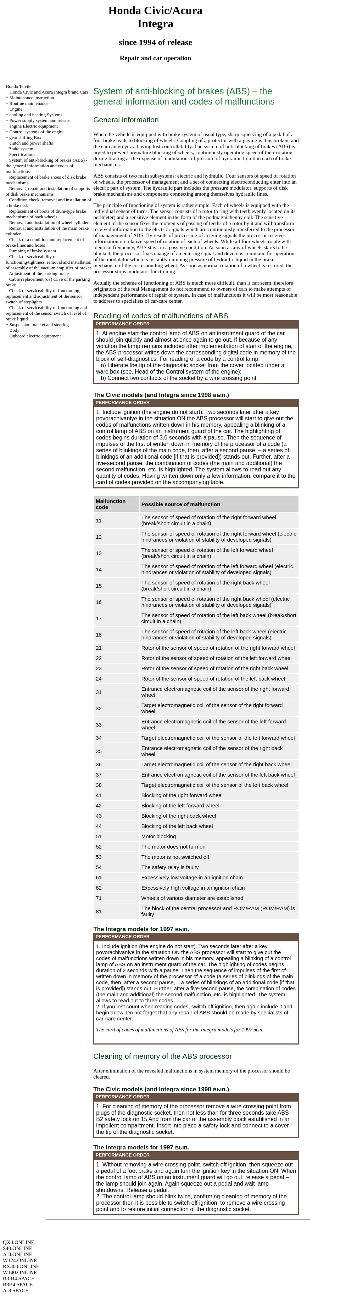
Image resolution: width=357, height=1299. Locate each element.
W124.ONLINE (20, 1260)
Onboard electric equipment (35, 335)
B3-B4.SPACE (18, 1278)
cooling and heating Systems (36, 114)
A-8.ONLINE (17, 1254)
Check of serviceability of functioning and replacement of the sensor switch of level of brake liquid (46, 313)
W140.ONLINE (20, 1272)
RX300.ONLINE (21, 1266)
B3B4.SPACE (18, 1284)
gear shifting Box (25, 137)
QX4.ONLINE (18, 1242)
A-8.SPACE (15, 1290)
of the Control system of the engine (194, 372)
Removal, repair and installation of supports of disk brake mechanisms (48, 191)
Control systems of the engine (37, 131)
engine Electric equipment (34, 126)
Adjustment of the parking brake (39, 273)
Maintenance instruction (32, 97)
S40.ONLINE (17, 1248)
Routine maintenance (29, 103)
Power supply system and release (40, 120)
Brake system (21, 148)
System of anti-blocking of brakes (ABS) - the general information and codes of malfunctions (47, 165)
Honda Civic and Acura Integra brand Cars (49, 92)
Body (14, 330)
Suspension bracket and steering (39, 324)
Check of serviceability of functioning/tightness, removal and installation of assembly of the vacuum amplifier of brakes (48, 262)
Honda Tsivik (18, 86)
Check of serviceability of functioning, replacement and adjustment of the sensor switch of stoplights (44, 296)
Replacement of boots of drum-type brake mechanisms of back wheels (46, 213)
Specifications (22, 154)
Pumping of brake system (32, 250)
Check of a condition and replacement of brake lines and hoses (45, 242)
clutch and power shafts (31, 143)
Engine (16, 109)
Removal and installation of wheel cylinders (49, 222)
